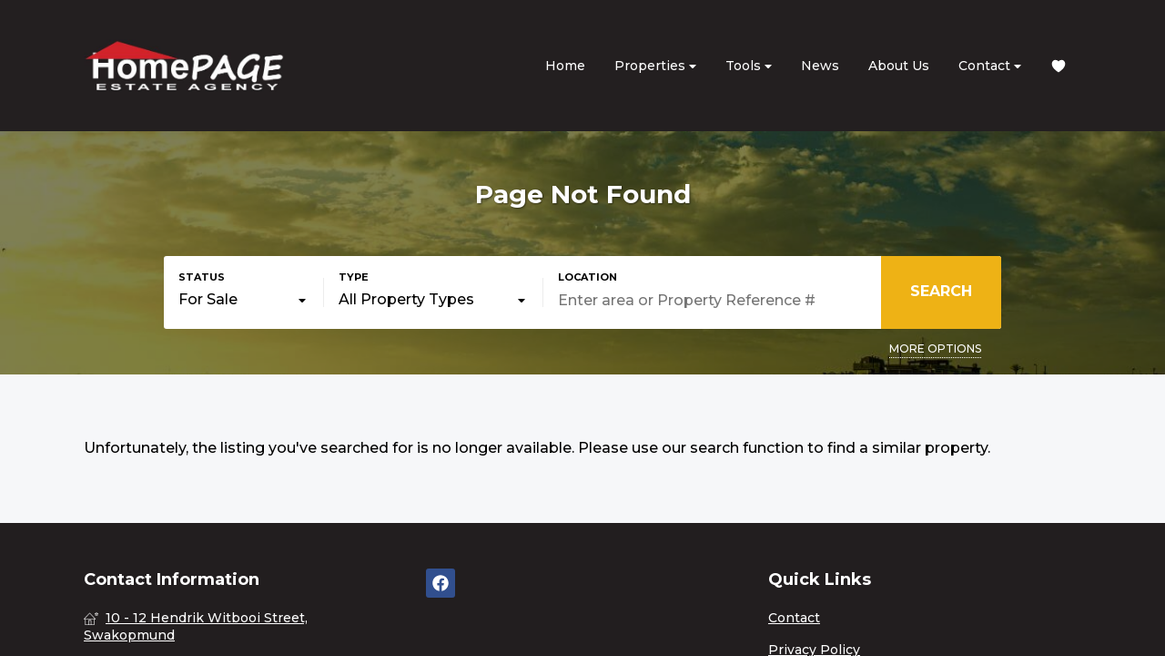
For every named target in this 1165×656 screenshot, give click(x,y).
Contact (989, 66)
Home (565, 65)
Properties (655, 66)
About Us (898, 65)
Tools (748, 66)
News (820, 65)
